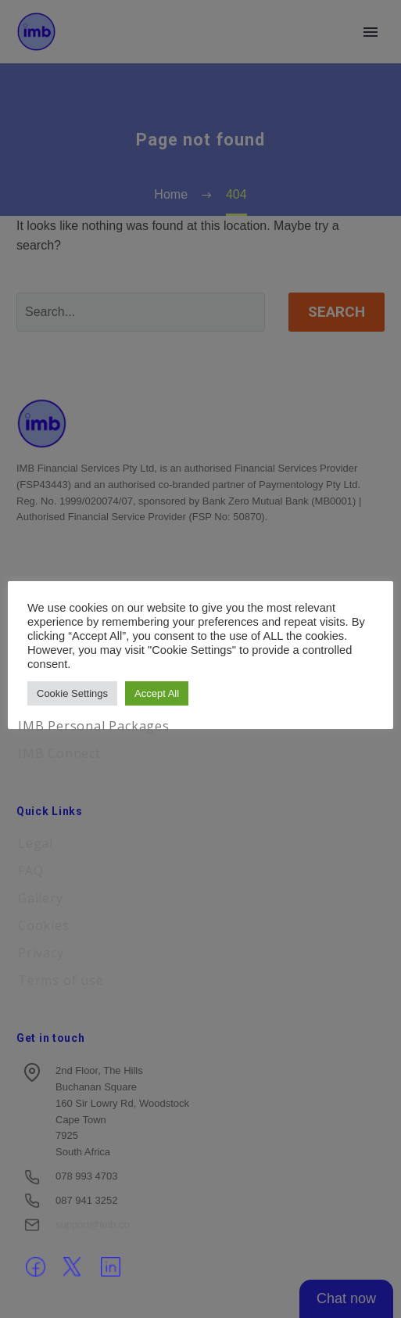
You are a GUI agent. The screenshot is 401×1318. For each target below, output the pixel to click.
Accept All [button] (156, 693)
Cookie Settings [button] (72, 693)
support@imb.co (92, 1224)
